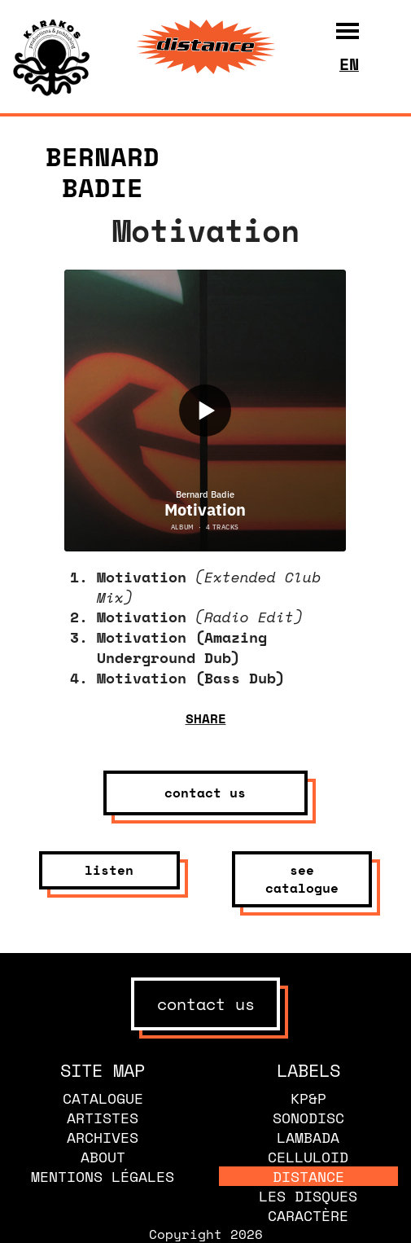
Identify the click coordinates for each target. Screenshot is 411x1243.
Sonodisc (308, 1117)
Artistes (102, 1117)
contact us (205, 792)
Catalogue (103, 1098)
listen (109, 870)
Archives (102, 1137)
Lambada (308, 1137)
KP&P (308, 1098)
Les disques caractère (308, 1205)
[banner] (51, 91)
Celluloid (308, 1156)
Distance (308, 1176)
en (349, 64)
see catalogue (302, 879)
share (206, 718)
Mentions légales (102, 1176)
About (103, 1156)
